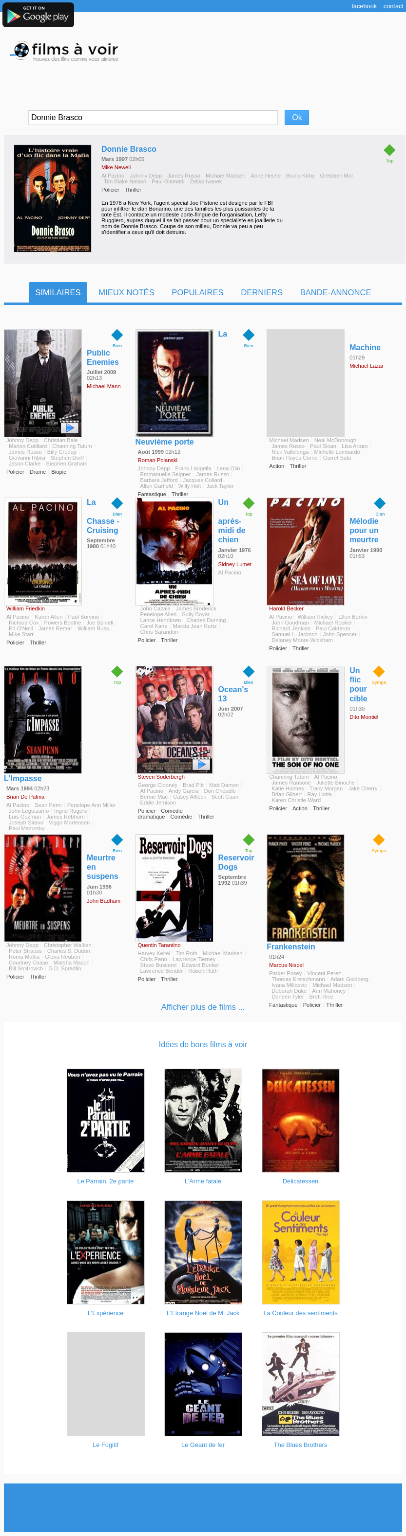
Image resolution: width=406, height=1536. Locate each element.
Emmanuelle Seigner (165, 474)
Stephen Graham (66, 463)
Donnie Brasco (128, 149)
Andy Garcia (184, 791)
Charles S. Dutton (68, 951)
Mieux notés (126, 292)
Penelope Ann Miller (91, 805)
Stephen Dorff (67, 458)
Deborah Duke (289, 991)
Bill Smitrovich (26, 968)
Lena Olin (228, 468)
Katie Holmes (287, 788)
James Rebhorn (65, 817)
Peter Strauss (25, 951)
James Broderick (196, 608)
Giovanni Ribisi (27, 458)
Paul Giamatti (168, 181)
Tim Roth (186, 953)
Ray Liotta (319, 794)
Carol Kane (154, 626)
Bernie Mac (154, 797)
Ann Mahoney (329, 991)
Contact (394, 6)
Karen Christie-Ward (296, 800)
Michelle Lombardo (337, 452)
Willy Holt (189, 486)
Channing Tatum (72, 446)
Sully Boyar (196, 614)
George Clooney (157, 785)
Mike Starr (21, 634)
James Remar (55, 628)
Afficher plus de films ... (203, 1007)
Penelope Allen (158, 614)
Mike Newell (116, 167)
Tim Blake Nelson (125, 181)
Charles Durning (206, 620)
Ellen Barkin (352, 617)
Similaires (57, 292)
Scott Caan (225, 797)
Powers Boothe (62, 622)
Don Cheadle (219, 791)
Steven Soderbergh (161, 777)
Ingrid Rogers (70, 811)
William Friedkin (25, 608)
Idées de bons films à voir (203, 1044)
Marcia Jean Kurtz (195, 626)
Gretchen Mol (336, 176)
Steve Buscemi (158, 965)
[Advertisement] (203, 1508)
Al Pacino (112, 176)
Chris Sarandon (159, 632)
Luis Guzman (25, 817)
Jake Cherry (362, 788)
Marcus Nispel (286, 965)
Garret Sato (337, 458)
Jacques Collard (202, 480)
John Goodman (290, 622)
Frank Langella (193, 468)
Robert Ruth (202, 971)
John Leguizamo (29, 811)
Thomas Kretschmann (298, 979)
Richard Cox (24, 622)
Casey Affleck (189, 797)
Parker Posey (285, 973)
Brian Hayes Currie (294, 458)
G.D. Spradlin (64, 968)
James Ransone (291, 783)
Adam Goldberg (349, 979)
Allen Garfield (156, 486)
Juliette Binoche (335, 783)
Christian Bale (61, 440)
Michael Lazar (366, 366)
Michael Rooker (333, 622)
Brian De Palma (25, 797)
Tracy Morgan (326, 788)
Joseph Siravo (26, 822)
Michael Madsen (225, 176)
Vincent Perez (324, 973)
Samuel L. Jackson (294, 634)
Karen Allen (48, 617)
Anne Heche (266, 176)
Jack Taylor (219, 486)
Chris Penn (153, 959)
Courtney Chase (28, 962)
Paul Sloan (323, 446)
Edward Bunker (200, 965)
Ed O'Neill (21, 628)
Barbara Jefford (159, 480)
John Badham (103, 901)
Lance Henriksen (160, 620)
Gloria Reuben (62, 957)
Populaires (197, 292)
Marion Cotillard (28, 446)
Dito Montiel (363, 717)
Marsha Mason (72, 962)
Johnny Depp (146, 176)
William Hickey (315, 617)
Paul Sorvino (83, 617)
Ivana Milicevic (289, 985)
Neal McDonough (335, 440)
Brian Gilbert (286, 794)
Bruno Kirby (300, 176)
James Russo (183, 176)
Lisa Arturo (354, 446)
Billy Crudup (62, 452)
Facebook (364, 6)
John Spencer (340, 634)
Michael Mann (104, 386)
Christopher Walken (68, 945)
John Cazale (155, 608)
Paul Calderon (333, 628)
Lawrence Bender (161, 971)
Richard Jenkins (290, 628)
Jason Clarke (24, 463)
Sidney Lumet (234, 564)
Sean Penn (48, 805)
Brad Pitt (193, 785)
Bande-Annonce (335, 292)
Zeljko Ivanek (206, 181)
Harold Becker (286, 608)
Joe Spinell (99, 622)
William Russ (93, 628)
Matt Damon (224, 785)
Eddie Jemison (158, 802)
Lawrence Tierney (194, 959)
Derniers (262, 292)
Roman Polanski (157, 460)
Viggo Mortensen (69, 822)
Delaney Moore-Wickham (302, 640)
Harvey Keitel (154, 953)
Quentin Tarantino (159, 945)
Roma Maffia (24, 957)
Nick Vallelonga (290, 452)
